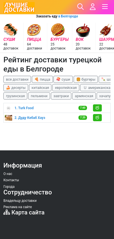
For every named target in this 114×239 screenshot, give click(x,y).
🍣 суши (63, 79)
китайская (40, 87)
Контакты (11, 180)
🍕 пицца (42, 79)
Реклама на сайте (17, 207)
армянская (84, 96)
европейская (66, 87)
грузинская (15, 96)
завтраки (61, 96)
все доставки (17, 79)
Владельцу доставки (20, 201)
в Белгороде (68, 16)
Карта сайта (24, 212)
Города (8, 187)
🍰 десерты (16, 87)
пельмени (39, 96)
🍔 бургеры (86, 79)
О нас (7, 174)
